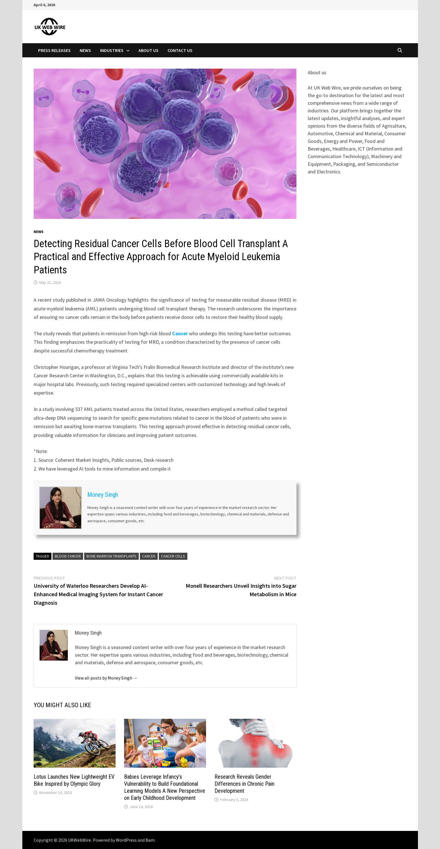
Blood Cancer (68, 556)
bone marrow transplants (111, 556)
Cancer (180, 333)
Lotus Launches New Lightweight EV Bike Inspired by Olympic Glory (74, 780)
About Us (148, 50)
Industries (111, 50)
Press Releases (54, 50)
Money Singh (102, 494)
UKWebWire (79, 840)
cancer (148, 556)
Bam (150, 840)
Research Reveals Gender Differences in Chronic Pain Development (244, 783)
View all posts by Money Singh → (106, 678)
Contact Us (180, 50)
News (85, 50)
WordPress (126, 840)
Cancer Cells (173, 556)
